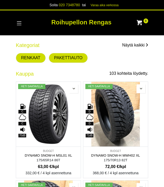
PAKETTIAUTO (68, 58)
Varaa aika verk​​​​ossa (105, 5)
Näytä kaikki (135, 45)
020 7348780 (69, 5)
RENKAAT (30, 58)
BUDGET (48, 151)
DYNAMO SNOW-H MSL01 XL (48, 155)
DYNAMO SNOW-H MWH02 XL (115, 155)
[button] (73, 88)
